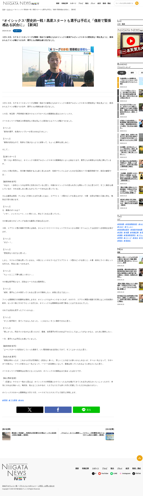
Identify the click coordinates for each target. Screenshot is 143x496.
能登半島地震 (137, 230)
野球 (5, 400)
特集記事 (65, 3)
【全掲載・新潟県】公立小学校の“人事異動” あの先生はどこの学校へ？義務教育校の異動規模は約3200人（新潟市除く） (129, 176)
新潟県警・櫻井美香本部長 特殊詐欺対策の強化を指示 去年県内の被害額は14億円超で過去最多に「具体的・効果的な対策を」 (127, 273)
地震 (127, 232)
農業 (121, 235)
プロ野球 (14, 400)
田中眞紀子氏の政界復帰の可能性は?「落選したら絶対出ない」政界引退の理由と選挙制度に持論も (128, 163)
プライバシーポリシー (27, 486)
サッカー (129, 227)
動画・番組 (107, 3)
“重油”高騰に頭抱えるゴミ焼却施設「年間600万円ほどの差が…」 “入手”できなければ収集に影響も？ (128, 190)
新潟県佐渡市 (124, 230)
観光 (86, 3)
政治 (136, 238)
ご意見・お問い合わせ (46, 486)
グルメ (93, 3)
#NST (121, 227)
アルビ (80, 3)
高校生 (128, 241)
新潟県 (121, 224)
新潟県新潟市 (132, 224)
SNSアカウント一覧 (9, 486)
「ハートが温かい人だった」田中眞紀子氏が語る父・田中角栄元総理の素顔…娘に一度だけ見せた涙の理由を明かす (128, 94)
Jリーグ (128, 238)
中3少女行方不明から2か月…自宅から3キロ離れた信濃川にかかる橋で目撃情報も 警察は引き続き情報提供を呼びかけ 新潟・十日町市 (128, 109)
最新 (57, 3)
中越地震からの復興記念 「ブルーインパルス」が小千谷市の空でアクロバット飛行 (128, 81)
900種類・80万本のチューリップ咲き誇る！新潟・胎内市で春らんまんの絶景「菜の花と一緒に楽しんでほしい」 (128, 150)
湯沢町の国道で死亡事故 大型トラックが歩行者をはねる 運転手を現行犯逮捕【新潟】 (129, 202)
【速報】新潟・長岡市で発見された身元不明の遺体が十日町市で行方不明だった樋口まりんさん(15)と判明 (128, 137)
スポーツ (73, 3)
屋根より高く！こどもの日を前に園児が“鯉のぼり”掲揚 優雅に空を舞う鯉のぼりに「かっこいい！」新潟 (127, 260)
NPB (22, 400)
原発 (121, 232)
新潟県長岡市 (131, 235)
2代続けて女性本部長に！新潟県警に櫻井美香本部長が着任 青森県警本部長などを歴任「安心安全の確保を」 (128, 124)
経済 (99, 3)
